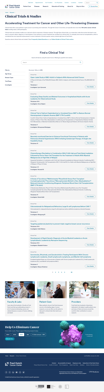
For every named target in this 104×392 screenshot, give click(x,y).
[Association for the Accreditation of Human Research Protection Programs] (60, 387)
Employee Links (77, 363)
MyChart (30, 2)
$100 (21, 334)
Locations (73, 2)
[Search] (52, 62)
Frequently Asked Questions (39, 39)
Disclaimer (82, 365)
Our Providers (48, 2)
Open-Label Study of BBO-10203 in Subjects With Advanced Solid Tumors (57, 77)
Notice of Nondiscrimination (92, 365)
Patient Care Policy (74, 365)
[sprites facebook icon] (6, 372)
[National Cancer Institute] (39, 386)
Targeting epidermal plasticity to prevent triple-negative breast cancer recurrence (60, 224)
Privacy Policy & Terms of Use (40, 365)
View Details (90, 86)
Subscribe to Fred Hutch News (91, 363)
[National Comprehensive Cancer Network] (51, 386)
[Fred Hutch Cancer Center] (13, 364)
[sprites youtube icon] (16, 372)
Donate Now (9, 339)
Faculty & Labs (14, 302)
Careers (67, 2)
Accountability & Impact (64, 363)
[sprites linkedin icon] (13, 372)
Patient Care (45, 302)
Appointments (39, 2)
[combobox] (52, 62)
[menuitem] (27, 6)
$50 (28, 334)
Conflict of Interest (53, 365)
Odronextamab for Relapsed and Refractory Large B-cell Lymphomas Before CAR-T (60, 206)
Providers (76, 302)
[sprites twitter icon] (10, 372)
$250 (14, 334)
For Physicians (58, 2)
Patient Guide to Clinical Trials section (63, 39)
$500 (7, 334)
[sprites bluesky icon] (23, 372)
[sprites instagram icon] (20, 372)
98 (71, 272)
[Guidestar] (67, 387)
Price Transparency (63, 365)
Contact (80, 2)
